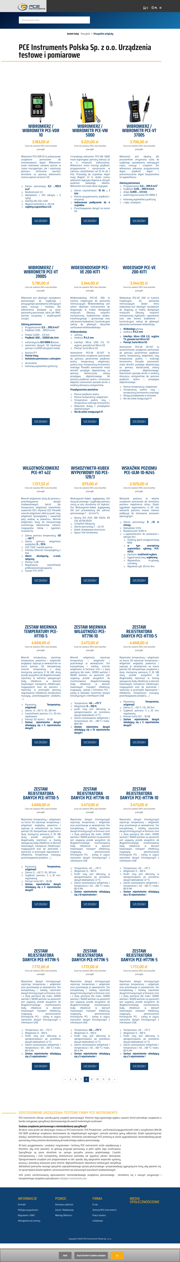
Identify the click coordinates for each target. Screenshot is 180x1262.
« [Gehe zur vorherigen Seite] (65, 1098)
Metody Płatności (63, 1234)
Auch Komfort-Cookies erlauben (91, 1255)
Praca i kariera (99, 1234)
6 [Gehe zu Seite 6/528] (75, 1098)
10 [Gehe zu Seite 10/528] (97, 1098)
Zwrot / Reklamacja (64, 1228)
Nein (65, 1255)
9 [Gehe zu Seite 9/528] (91, 1098)
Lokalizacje (97, 1239)
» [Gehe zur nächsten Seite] (114, 1098)
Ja (117, 1255)
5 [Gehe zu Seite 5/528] (70, 1098)
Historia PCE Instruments (104, 1228)
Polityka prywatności (28, 1228)
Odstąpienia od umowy (29, 1239)
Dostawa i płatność (64, 1223)
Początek (85, 52)
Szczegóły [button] (40, 239)
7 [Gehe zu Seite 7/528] (81, 1098)
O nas (95, 1223)
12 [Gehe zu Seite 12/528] (109, 1098)
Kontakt (22, 1223)
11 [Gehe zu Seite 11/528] (103, 1098)
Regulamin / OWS (26, 1234)
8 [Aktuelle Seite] (86, 1098)
